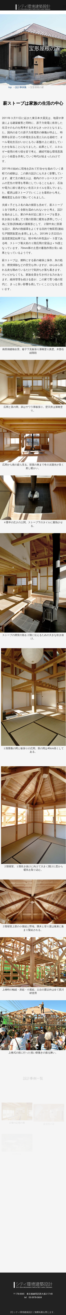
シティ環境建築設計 (33, 7)
